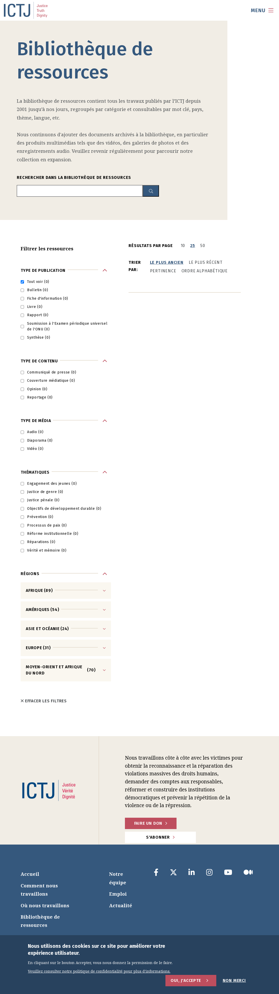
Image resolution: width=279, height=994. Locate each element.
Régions (30, 573)
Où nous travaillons (45, 905)
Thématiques (35, 472)
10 (183, 245)
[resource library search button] (151, 191)
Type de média (36, 420)
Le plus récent (205, 262)
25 (192, 245)
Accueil (30, 874)
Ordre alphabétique (204, 270)
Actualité (120, 905)
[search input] (80, 191)
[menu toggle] (262, 10)
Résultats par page (151, 245)
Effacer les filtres (44, 700)
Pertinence (163, 270)
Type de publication (43, 270)
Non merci (234, 980)
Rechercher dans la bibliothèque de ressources (74, 177)
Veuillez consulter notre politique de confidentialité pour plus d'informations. (99, 971)
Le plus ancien (167, 262)
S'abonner (158, 837)
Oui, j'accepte (186, 980)
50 (202, 245)
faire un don (148, 823)
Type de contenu (39, 361)
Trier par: (135, 266)
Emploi (118, 894)
